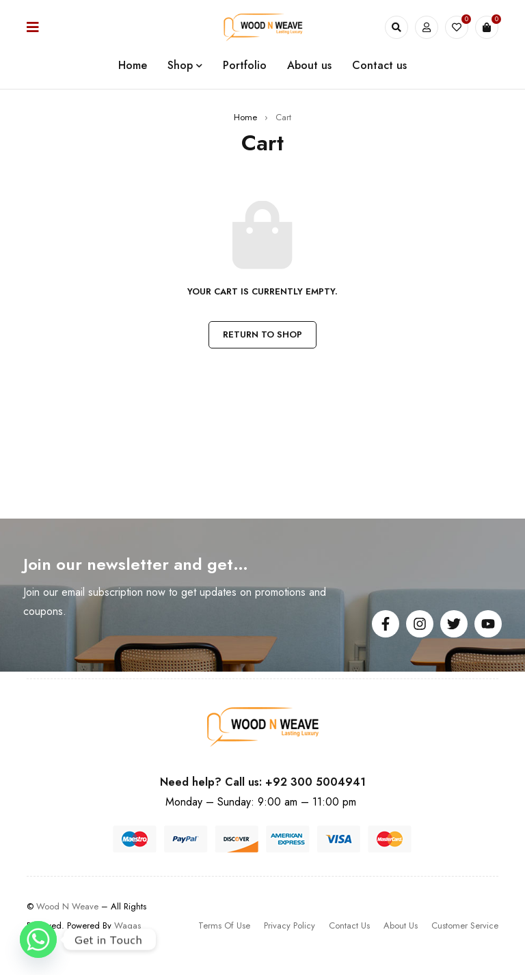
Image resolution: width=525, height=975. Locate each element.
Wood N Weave (67, 906)
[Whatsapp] (38, 939)
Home (245, 117)
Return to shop (262, 334)
